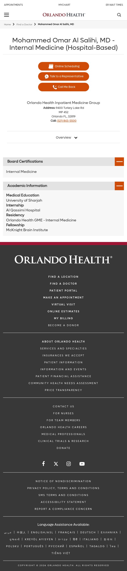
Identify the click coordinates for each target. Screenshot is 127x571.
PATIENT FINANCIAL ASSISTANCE (64, 376)
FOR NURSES (63, 413)
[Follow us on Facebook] (43, 464)
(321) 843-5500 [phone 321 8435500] (66, 121)
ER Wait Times (114, 5)
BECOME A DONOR (63, 325)
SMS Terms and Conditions (64, 495)
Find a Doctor (24, 24)
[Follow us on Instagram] (68, 464)
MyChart (64, 5)
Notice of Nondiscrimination (63, 481)
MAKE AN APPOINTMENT (63, 297)
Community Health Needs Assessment (63, 383)
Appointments (13, 5)
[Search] (119, 15)
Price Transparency (63, 390)
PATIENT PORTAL (63, 290)
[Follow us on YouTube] (82, 464)
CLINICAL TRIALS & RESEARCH (63, 441)
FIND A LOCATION (63, 276)
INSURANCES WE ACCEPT (63, 355)
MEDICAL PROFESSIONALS (63, 434)
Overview (63, 138)
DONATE (64, 448)
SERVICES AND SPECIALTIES (63, 348)
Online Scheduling (64, 66)
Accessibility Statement (63, 502)
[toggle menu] (7, 15)
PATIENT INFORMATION (63, 362)
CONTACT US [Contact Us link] (63, 406)
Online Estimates (63, 311)
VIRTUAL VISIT (63, 304)
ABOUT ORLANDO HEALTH (63, 341)
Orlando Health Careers (63, 427)
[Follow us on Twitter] (56, 464)
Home (7, 24)
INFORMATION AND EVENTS (63, 369)
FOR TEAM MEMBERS (64, 420)
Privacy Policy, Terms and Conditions (63, 488)
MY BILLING (63, 318)
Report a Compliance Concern (63, 509)
